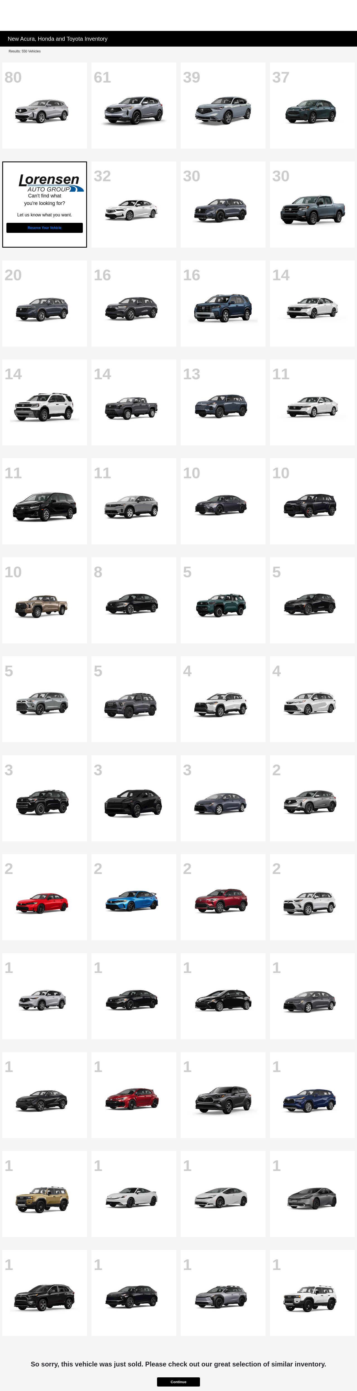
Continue (178, 1382)
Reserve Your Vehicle (45, 228)
